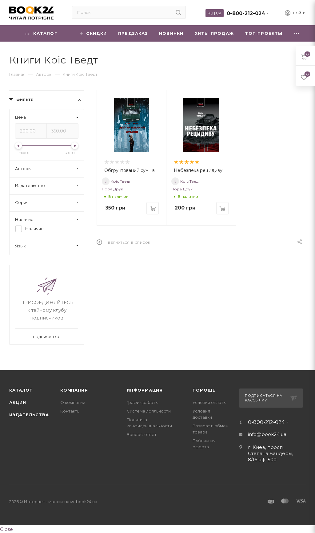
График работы (142, 402)
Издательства (29, 414)
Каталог (20, 390)
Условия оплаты (209, 402)
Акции (17, 402)
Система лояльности (149, 411)
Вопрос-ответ (142, 434)
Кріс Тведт (116, 181)
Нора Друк (112, 189)
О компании (72, 402)
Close (6, 529)
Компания (74, 390)
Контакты (70, 411)
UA (218, 13)
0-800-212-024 (246, 13)
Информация (145, 390)
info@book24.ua (267, 434)
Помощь (204, 390)
